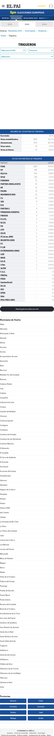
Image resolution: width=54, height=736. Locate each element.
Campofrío (4, 398)
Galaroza (3, 480)
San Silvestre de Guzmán (9, 627)
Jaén (41, 712)
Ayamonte (4, 361)
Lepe (2, 536)
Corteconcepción (6, 421)
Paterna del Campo (7, 581)
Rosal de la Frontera (7, 609)
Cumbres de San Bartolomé (10, 439)
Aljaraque (3, 329)
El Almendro (4, 448)
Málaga (13, 718)
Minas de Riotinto (6, 558)
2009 (44, 24)
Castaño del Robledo (8, 412)
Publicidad (32, 733)
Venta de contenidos (21, 733)
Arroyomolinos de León (9, 356)
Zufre (2, 687)
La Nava (3, 526)
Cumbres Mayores (7, 444)
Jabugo (3, 517)
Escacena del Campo (8, 471)
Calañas (3, 393)
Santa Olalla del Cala (8, 641)
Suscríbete (42, 6)
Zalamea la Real (6, 682)
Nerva (2, 568)
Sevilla (40, 718)
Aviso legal (41, 733)
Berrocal (3, 370)
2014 (27, 24)
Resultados (16, 18)
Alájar (2, 324)
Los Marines (4, 545)
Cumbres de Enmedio (8, 434)
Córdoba (13, 706)
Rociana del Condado (8, 604)
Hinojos (3, 499)
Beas (2, 366)
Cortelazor (4, 430)
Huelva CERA (5, 508)
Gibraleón (3, 485)
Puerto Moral (5, 595)
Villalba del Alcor (6, 664)
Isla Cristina (4, 513)
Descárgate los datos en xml (27, 309)
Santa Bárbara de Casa (9, 637)
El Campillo (4, 453)
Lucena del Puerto (7, 549)
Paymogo (3, 586)
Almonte (3, 338)
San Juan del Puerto (7, 618)
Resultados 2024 (30, 18)
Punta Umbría (5, 600)
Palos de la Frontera (7, 577)
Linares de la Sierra (7, 540)
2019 (10, 24)
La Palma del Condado (8, 531)
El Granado (4, 462)
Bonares (3, 379)
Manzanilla (4, 554)
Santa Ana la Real (6, 632)
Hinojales (3, 494)
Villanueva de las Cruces (9, 669)
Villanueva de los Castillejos (10, 673)
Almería (13, 701)
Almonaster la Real (7, 333)
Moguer (3, 563)
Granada (40, 706)
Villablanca (4, 659)
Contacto (10, 733)
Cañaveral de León (7, 402)
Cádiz (41, 701)
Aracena (3, 347)
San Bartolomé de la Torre (10, 614)
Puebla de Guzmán (7, 591)
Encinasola (4, 467)
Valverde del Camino (8, 655)
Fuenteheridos (5, 476)
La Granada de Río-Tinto (9, 522)
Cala (1, 389)
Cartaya (3, 407)
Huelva (2, 503)
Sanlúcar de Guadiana (8, 623)
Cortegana (4, 425)
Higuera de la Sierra (7, 490)
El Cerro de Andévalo (8, 457)
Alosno (2, 343)
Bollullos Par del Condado (9, 375)
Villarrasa (3, 678)
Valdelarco (4, 650)
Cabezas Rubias (6, 384)
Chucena (3, 416)
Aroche (3, 352)
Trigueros (3, 646)
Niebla (2, 572)
